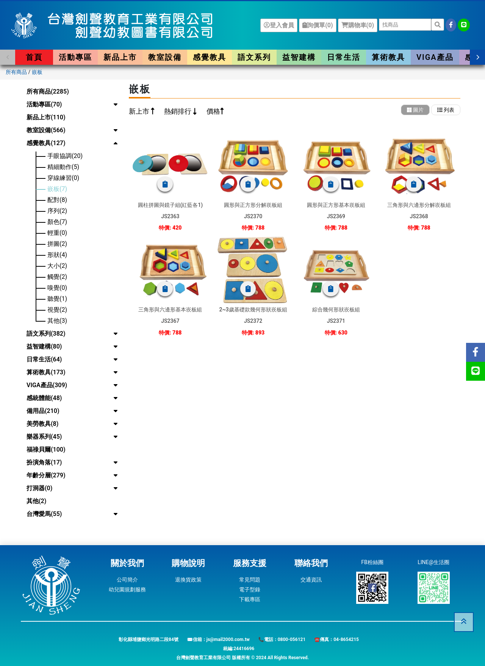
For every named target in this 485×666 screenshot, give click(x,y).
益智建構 (299, 57)
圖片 (415, 110)
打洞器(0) (39, 488)
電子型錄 (249, 589)
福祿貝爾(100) (46, 449)
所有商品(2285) (48, 91)
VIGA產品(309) (47, 385)
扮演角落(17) (44, 462)
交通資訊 (311, 580)
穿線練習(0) (63, 177)
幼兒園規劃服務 (127, 589)
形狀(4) (57, 254)
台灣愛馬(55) (44, 513)
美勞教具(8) (42, 423)
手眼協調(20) (65, 155)
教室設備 (164, 57)
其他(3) (57, 320)
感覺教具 (209, 57)
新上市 (140, 111)
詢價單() (317, 25)
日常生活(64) (44, 359)
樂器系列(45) (44, 436)
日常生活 (343, 57)
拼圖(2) (57, 243)
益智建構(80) (44, 346)
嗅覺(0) (57, 287)
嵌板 (37, 72)
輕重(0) (57, 232)
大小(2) (57, 265)
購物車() (357, 25)
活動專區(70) (44, 104)
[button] (7, 57)
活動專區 (75, 57)
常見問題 (249, 580)
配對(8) (57, 199)
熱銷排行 (178, 111)
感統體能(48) (44, 398)
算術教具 (388, 57)
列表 (445, 110)
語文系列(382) (46, 333)
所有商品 (16, 72)
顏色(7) (57, 221)
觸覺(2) (57, 276)
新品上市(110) (46, 117)
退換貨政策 (188, 580)
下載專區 (249, 599)
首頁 (34, 57)
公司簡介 (127, 580)
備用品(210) (43, 410)
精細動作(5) (63, 166)
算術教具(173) (46, 372)
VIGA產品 (435, 57)
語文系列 (254, 57)
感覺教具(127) (46, 143)
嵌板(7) (57, 188)
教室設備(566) (46, 130)
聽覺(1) (57, 298)
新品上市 (120, 57)
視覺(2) (57, 309)
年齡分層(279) (46, 475)
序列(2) (57, 210)
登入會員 (279, 25)
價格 (213, 111)
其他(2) (36, 501)
